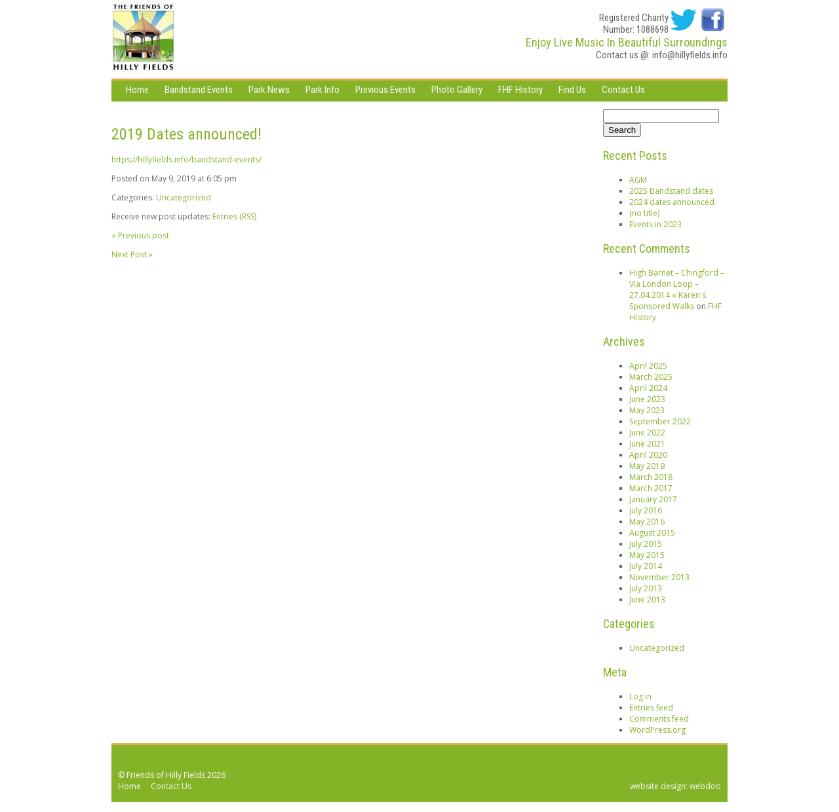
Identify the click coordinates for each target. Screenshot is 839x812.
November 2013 (659, 577)
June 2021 (647, 443)
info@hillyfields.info (690, 55)
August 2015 (652, 532)
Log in (640, 696)
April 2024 (648, 388)
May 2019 (647, 465)
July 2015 (645, 543)
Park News (269, 90)
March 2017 (651, 488)
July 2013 (645, 588)
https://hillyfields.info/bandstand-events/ (186, 159)
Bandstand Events (199, 90)
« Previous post (140, 235)
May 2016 (647, 521)
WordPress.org (657, 729)
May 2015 (647, 555)
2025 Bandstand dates (671, 190)
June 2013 (647, 599)
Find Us (572, 90)
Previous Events (385, 90)
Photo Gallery (456, 90)
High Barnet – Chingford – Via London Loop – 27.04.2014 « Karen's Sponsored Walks (676, 289)
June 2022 (647, 432)
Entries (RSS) (234, 216)
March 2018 (651, 477)
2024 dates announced (671, 202)
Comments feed (659, 718)
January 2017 (653, 499)
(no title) (644, 213)
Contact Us (623, 90)
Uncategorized (183, 197)
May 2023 (647, 410)
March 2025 (651, 376)
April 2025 (648, 365)
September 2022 (660, 421)
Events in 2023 (655, 224)
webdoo (705, 786)
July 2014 (645, 566)
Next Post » (132, 254)
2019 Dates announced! (186, 134)
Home (137, 90)
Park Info (322, 90)
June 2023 (647, 399)
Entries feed (651, 707)
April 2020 (648, 454)
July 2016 (645, 510)
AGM (638, 179)
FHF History (520, 90)
